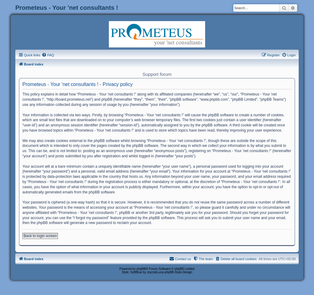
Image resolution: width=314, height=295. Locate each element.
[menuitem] (48, 55)
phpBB (141, 269)
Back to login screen (40, 236)
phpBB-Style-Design (178, 272)
